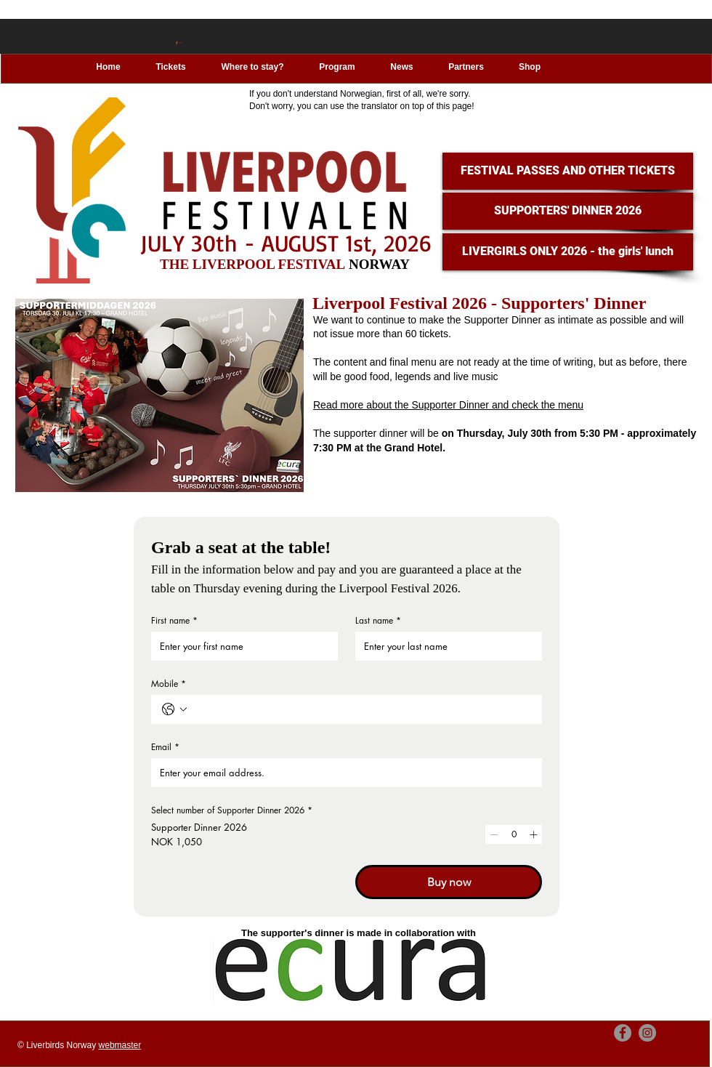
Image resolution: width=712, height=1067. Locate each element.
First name (174, 620)
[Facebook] (622, 1033)
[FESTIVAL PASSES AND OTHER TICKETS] (567, 171)
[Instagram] (647, 1033)
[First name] (240, 646)
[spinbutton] (514, 834)
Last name (378, 620)
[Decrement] (494, 834)
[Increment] (533, 834)
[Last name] (444, 646)
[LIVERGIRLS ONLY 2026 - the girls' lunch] (567, 251)
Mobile (168, 683)
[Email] (342, 772)
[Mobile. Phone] (361, 709)
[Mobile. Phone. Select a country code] (174, 709)
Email (165, 746)
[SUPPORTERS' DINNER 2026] (567, 211)
